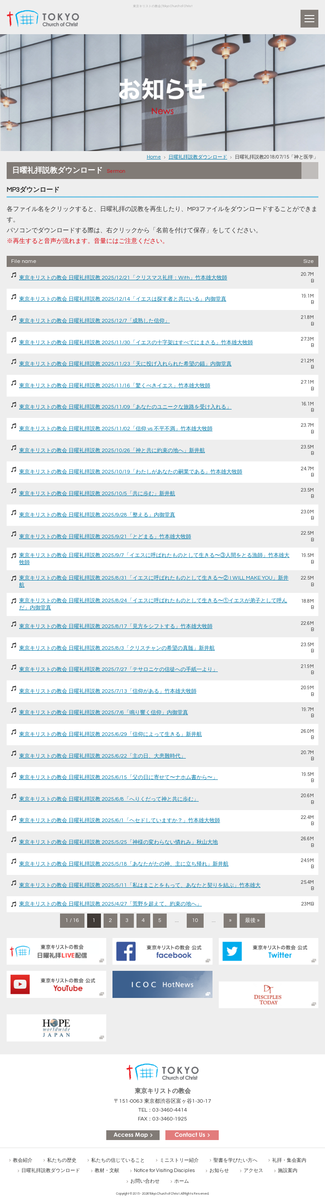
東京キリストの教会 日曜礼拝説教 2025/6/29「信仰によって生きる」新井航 (110, 734)
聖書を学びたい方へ (235, 1160)
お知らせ (219, 1170)
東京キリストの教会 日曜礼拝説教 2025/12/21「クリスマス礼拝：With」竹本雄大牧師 (123, 278)
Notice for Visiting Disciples (164, 1170)
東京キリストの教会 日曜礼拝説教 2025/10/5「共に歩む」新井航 (97, 494)
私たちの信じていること (118, 1160)
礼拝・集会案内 (289, 1160)
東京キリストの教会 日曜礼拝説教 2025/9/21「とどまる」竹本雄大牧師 (105, 537)
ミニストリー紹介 (179, 1160)
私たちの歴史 (61, 1160)
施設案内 (287, 1170)
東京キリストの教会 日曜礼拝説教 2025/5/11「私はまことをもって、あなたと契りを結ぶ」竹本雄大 (140, 885)
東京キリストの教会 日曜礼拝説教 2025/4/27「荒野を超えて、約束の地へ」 (110, 904)
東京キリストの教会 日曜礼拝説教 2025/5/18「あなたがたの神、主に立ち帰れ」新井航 (124, 864)
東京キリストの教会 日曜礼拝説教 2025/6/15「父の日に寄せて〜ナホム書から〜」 (118, 777)
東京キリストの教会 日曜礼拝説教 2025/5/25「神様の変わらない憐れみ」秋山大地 (118, 842)
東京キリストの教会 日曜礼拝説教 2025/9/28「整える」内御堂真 (97, 515)
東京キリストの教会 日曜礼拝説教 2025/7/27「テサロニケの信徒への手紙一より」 (118, 669)
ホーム (181, 1181)
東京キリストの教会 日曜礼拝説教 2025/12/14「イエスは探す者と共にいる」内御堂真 (122, 299)
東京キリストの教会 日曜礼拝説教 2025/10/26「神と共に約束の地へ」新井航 (112, 450)
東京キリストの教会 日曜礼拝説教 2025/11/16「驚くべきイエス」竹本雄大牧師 (114, 386)
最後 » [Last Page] (252, 920)
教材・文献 (107, 1170)
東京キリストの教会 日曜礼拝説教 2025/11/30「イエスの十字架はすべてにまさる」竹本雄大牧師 (136, 343)
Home (154, 157)
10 (195, 920)
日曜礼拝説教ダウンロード (198, 157)
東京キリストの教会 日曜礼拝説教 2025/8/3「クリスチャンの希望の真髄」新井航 (117, 648)
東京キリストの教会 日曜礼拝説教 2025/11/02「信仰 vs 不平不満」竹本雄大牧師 (116, 429)
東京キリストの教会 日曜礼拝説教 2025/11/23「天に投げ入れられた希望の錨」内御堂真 (125, 364)
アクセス (253, 1170)
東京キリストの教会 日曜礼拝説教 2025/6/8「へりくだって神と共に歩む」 (109, 799)
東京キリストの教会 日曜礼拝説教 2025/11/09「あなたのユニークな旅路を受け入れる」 (125, 407)
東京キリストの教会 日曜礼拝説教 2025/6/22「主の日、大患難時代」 (102, 756)
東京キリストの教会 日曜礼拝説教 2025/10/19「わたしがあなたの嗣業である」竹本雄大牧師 (130, 472)
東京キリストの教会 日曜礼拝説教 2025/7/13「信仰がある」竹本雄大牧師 (108, 691)
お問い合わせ (145, 1181)
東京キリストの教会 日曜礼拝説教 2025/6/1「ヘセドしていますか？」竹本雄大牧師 (119, 820)
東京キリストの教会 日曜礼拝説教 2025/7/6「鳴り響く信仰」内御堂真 (103, 712)
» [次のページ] (230, 920)
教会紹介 (22, 1160)
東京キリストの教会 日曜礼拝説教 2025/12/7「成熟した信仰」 (94, 321)
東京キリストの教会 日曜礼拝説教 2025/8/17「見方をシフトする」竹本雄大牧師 (116, 626)
